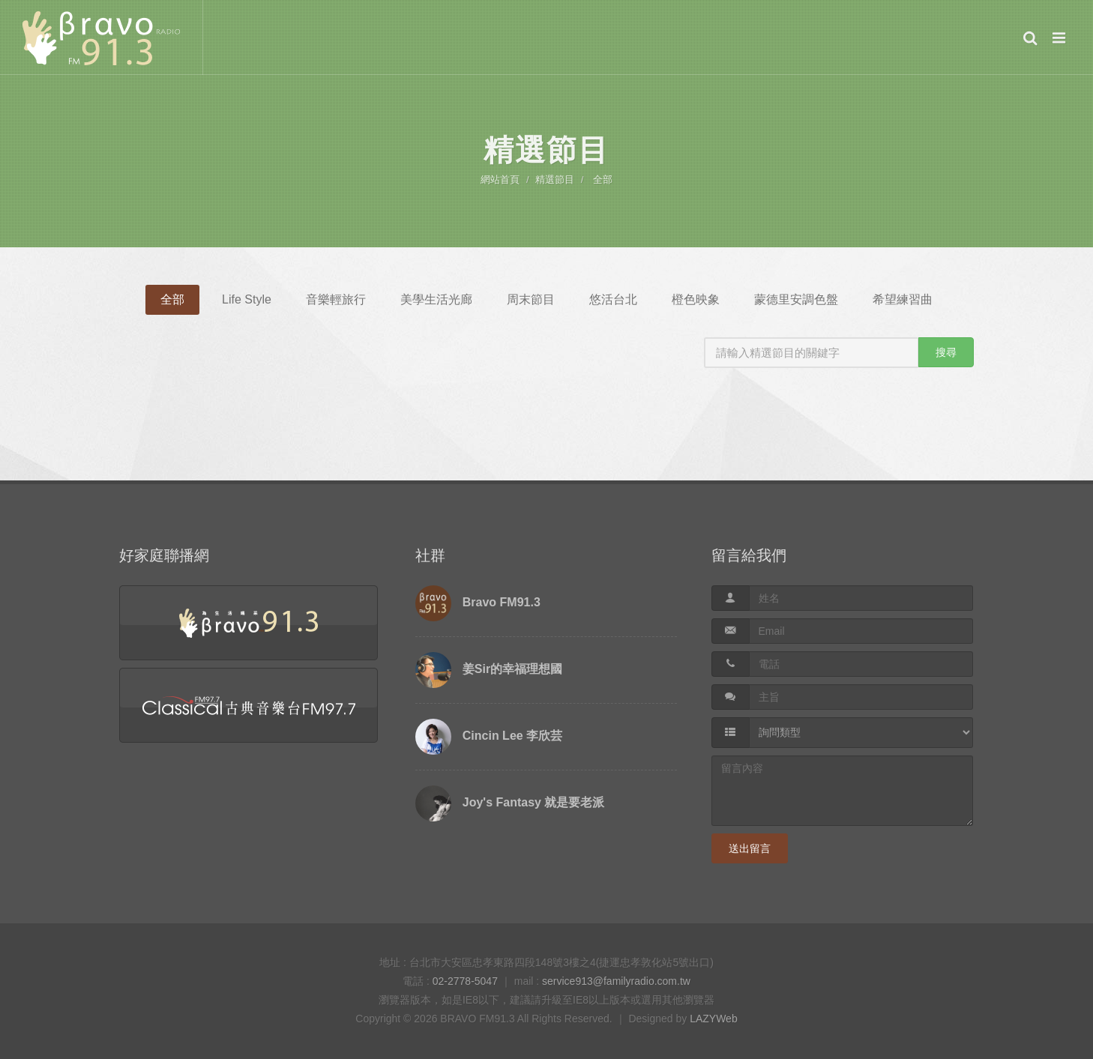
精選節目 (554, 179)
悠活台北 (613, 299)
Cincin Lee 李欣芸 (512, 735)
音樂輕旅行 (336, 299)
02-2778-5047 (465, 981)
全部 (602, 179)
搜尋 (946, 352)
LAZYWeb (714, 1019)
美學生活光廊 (436, 299)
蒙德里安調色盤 (796, 299)
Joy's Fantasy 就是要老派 (534, 802)
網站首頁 (500, 179)
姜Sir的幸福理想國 (512, 669)
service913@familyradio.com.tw (616, 981)
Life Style (246, 299)
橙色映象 (696, 299)
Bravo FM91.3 (502, 602)
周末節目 (531, 299)
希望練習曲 (903, 299)
